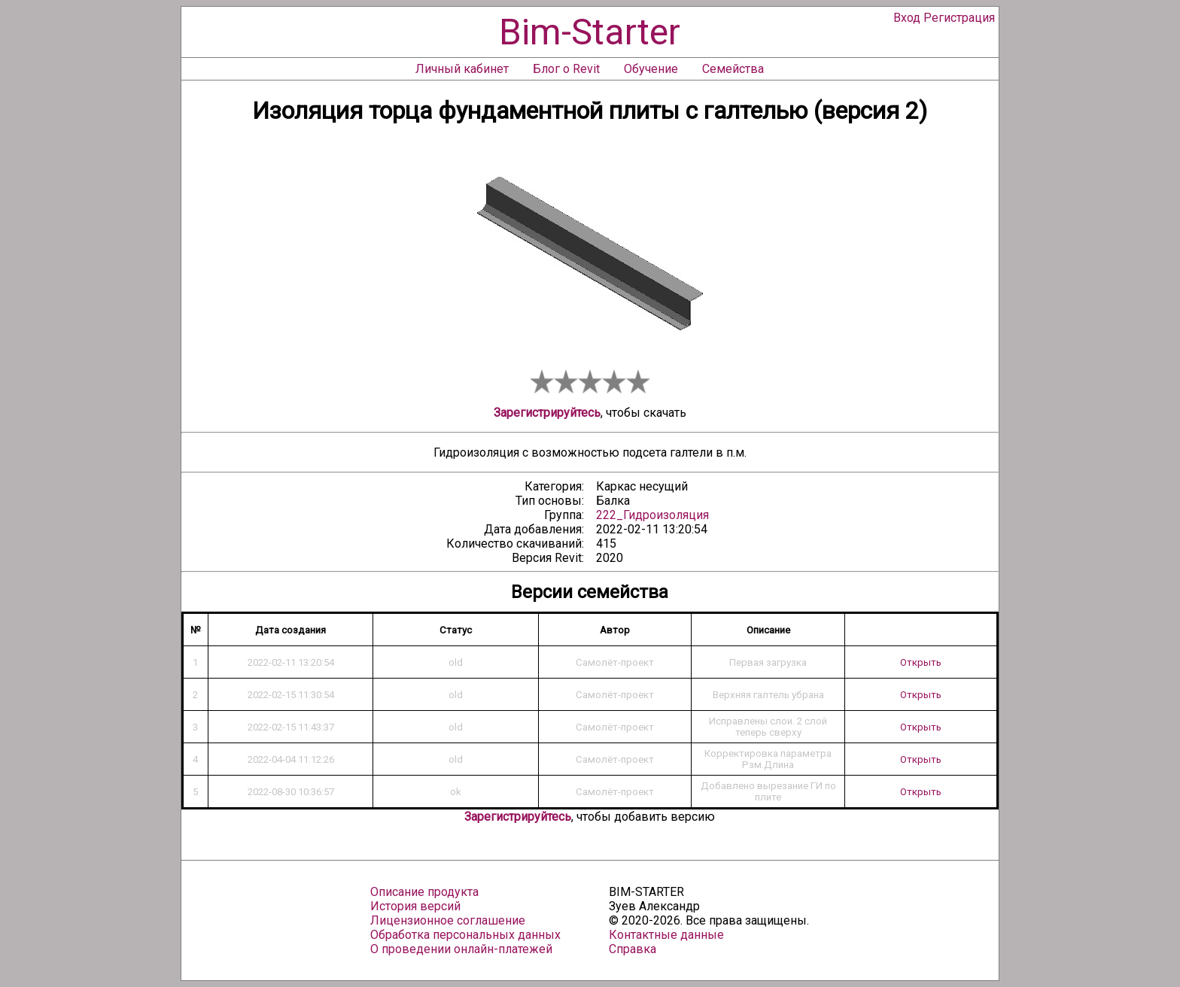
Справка (632, 949)
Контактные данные (666, 935)
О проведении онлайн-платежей (461, 949)
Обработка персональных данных (465, 935)
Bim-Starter (589, 32)
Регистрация (959, 18)
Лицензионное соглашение (447, 920)
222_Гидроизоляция (652, 515)
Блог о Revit (566, 69)
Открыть (920, 662)
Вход (906, 18)
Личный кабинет (462, 69)
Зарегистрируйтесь (547, 412)
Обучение (651, 69)
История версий (415, 906)
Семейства (733, 69)
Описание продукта (424, 892)
